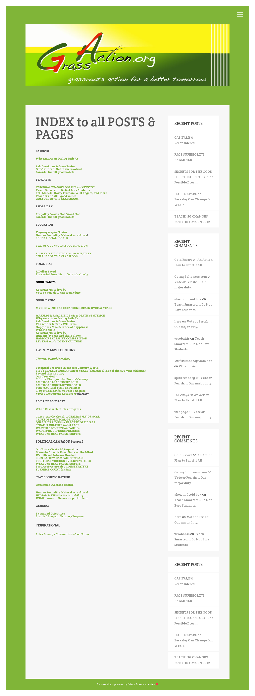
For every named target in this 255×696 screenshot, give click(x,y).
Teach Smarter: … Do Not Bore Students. (191, 343)
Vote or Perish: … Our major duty (58, 292)
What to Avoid (45, 330)
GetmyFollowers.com (190, 276)
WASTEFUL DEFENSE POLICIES (57, 431)
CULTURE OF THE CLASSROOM (57, 256)
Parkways (181, 395)
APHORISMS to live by (51, 289)
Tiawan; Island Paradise (52, 359)
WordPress (135, 684)
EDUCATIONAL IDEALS (52, 238)
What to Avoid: (190, 366)
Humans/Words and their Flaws (58, 335)
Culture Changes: (61, 379)
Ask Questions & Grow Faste (55, 321)
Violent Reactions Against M (56, 393)
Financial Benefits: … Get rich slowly (62, 274)
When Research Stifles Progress (58, 409)
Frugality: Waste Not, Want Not (58, 214)
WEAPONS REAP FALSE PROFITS (58, 434)
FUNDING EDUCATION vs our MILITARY (63, 253)
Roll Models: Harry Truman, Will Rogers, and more (71, 193)
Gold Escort (183, 260)
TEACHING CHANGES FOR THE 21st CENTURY (192, 219)
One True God (45, 376)
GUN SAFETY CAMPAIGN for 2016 (59, 458)
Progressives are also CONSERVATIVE (62, 466)
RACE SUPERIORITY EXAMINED (189, 157)
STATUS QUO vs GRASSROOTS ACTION (62, 245)
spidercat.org (184, 378)
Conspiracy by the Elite (52, 416)
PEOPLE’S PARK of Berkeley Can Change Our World (193, 199)
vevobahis (181, 338)
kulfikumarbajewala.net (193, 361)
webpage (181, 412)
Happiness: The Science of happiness (62, 327)
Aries (151, 684)
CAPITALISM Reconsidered (184, 140)
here (177, 321)
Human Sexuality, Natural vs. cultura (61, 235)
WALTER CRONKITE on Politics (57, 428)
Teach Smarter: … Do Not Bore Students (63, 190)
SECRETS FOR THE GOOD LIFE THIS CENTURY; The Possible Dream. (193, 177)
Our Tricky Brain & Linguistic (56, 449)
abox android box (187, 299)
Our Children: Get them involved (59, 169)
